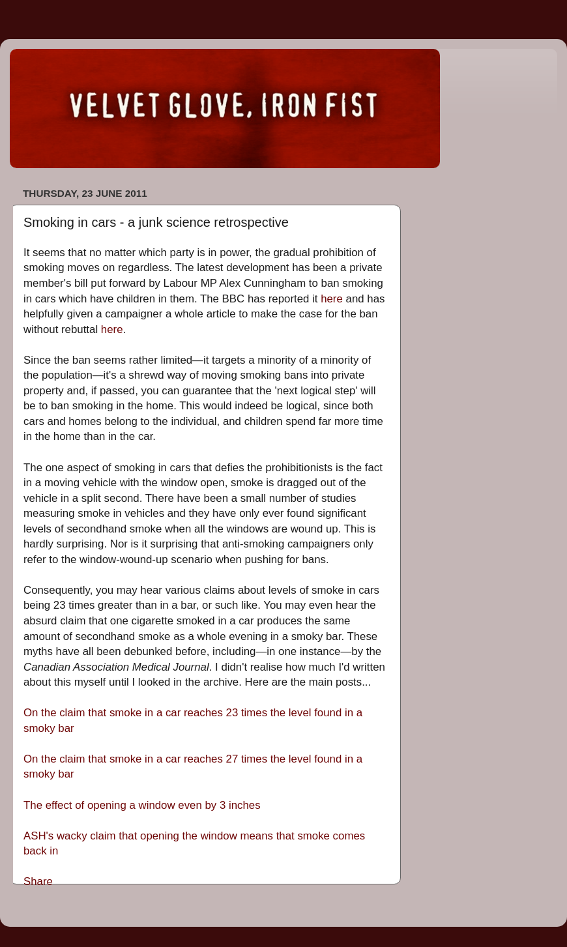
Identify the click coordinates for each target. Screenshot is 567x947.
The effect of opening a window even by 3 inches (142, 805)
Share (38, 881)
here (332, 299)
